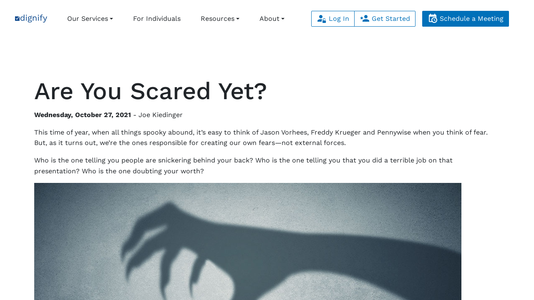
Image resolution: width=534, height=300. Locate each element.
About (269, 18)
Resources (217, 18)
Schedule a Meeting (466, 18)
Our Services (87, 18)
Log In (333, 18)
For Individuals (157, 18)
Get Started (385, 18)
